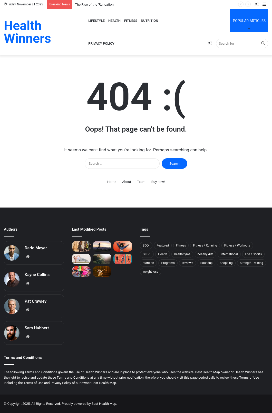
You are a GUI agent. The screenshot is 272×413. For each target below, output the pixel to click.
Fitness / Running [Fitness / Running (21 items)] (205, 245)
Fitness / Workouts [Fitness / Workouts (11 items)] (237, 245)
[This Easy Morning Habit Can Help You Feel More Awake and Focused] (102, 259)
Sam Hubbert (37, 328)
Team (141, 182)
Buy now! (158, 182)
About (126, 182)
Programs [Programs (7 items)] (167, 263)
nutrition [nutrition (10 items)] (148, 263)
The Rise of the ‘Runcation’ (94, 4)
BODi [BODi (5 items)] (146, 245)
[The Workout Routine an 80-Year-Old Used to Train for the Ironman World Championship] (122, 259)
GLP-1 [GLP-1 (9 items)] (147, 254)
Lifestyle (96, 21)
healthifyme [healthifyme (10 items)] (182, 254)
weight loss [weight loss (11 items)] (150, 271)
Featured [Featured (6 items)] (163, 245)
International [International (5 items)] (229, 254)
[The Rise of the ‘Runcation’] (81, 246)
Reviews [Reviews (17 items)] (187, 263)
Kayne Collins (37, 274)
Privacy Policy (101, 43)
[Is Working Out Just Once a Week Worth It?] (122, 246)
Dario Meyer (36, 247)
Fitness (130, 21)
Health (114, 21)
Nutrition (149, 21)
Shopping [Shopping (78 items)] (226, 263)
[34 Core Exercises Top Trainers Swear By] (81, 259)
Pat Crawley (35, 301)
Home (111, 182)
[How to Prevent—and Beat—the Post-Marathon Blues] (81, 271)
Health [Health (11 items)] (162, 254)
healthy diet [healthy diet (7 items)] (205, 254)
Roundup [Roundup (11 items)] (206, 263)
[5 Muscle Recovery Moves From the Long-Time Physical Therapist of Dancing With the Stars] (102, 271)
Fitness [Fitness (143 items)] (181, 245)
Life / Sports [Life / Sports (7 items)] (253, 254)
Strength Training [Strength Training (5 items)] (251, 263)
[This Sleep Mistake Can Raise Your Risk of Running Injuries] (102, 246)
